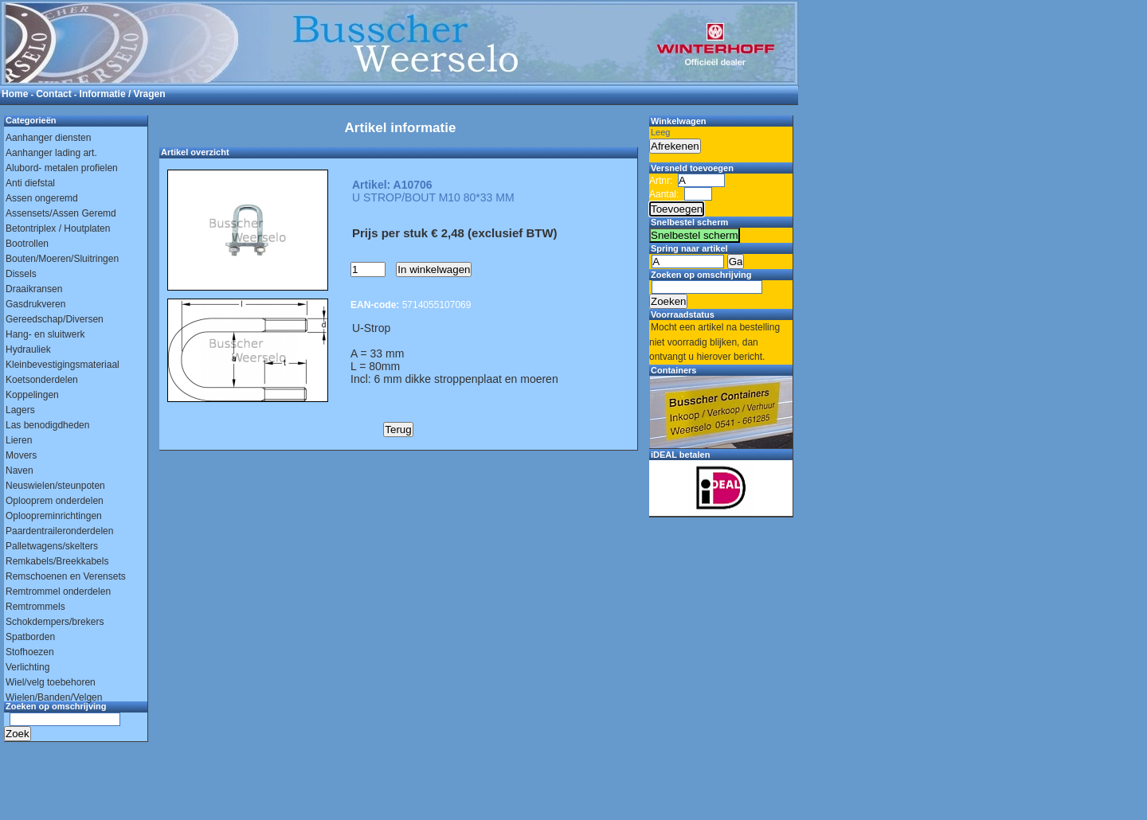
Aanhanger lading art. (51, 152)
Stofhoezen (30, 652)
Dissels (21, 273)
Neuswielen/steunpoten (55, 485)
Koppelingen (32, 394)
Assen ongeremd (42, 198)
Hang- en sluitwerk (45, 334)
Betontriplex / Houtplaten (58, 228)
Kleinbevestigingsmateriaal (62, 364)
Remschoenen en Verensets (66, 576)
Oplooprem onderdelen (55, 500)
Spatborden (30, 636)
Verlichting (27, 667)
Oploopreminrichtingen (54, 515)
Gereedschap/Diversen (55, 319)
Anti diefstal (30, 183)
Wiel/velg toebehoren (51, 682)
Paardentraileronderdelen (59, 531)
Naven (19, 470)
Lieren (19, 440)
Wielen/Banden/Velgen (54, 697)
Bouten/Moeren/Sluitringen (62, 258)
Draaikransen (34, 289)
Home (15, 94)
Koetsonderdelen (42, 379)
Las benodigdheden (47, 425)
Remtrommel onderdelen (58, 591)
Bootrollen (27, 243)
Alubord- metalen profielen (62, 168)
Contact (54, 94)
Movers (21, 455)
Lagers (20, 410)
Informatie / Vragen (123, 94)
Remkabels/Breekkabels (57, 561)
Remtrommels (35, 606)
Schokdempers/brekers (55, 621)
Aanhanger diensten (48, 137)
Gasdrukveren (35, 304)
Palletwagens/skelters (52, 546)
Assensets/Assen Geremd (61, 213)
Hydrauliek (28, 349)
